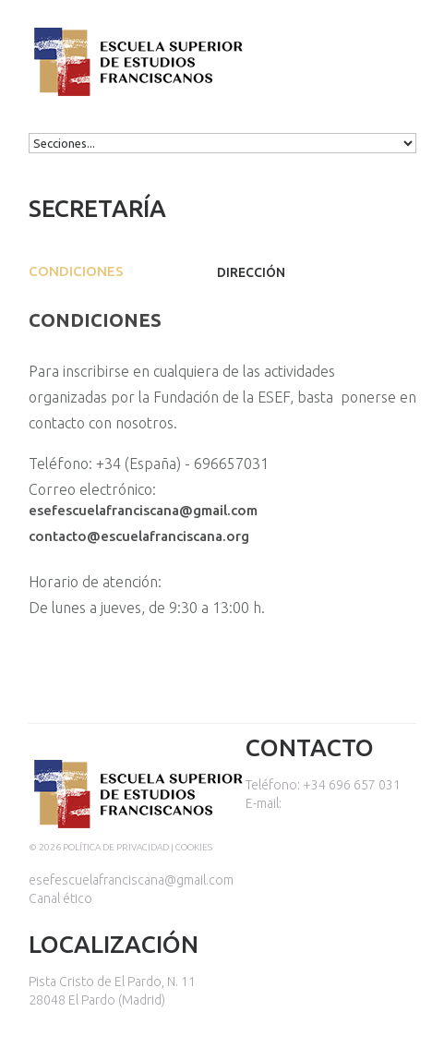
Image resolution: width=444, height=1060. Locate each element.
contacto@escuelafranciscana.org (139, 536)
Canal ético (60, 898)
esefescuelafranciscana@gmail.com (143, 510)
